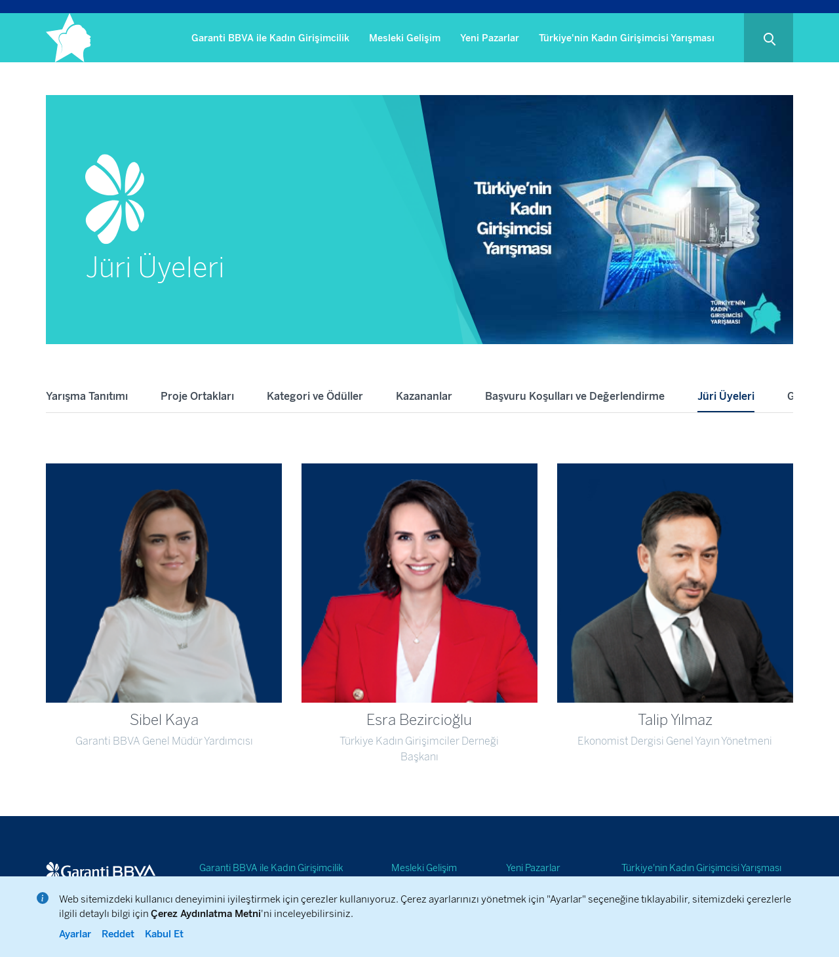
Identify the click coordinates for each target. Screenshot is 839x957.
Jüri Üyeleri (725, 396)
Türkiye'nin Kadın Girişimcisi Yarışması (626, 38)
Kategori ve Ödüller (315, 396)
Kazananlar (424, 396)
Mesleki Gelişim (404, 38)
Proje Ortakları (197, 396)
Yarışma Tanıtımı (87, 396)
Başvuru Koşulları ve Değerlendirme (575, 396)
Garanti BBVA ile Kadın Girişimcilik (270, 38)
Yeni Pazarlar (489, 38)
